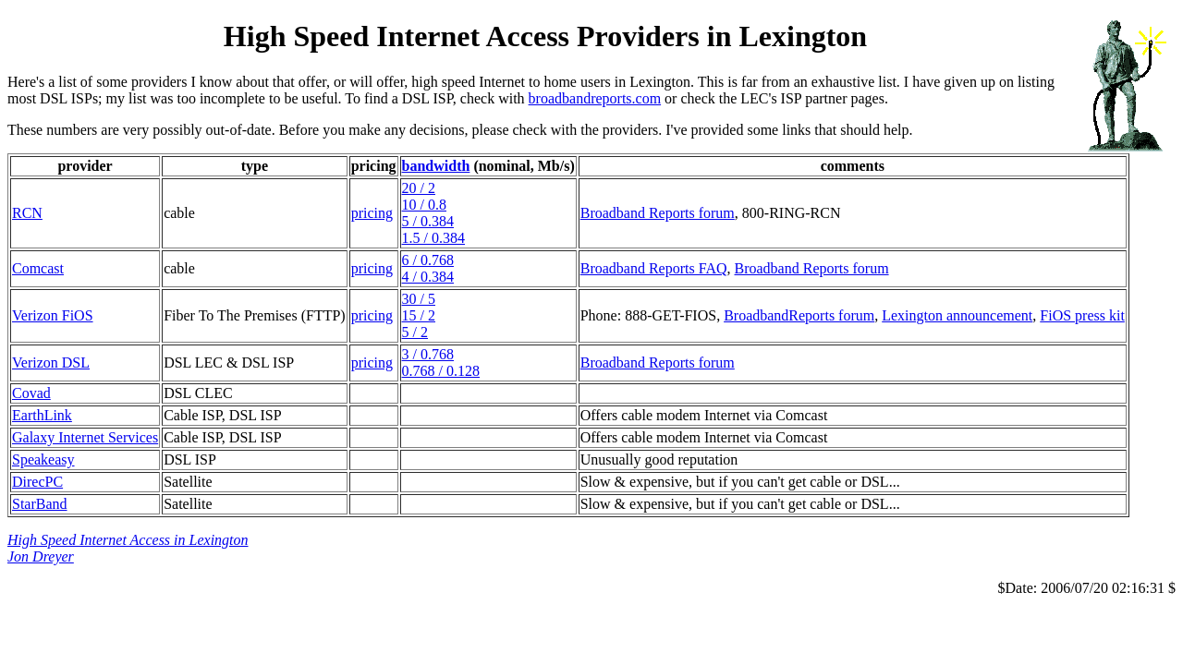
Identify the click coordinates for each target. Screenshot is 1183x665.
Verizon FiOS (52, 315)
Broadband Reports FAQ (653, 268)
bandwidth (436, 166)
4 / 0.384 (428, 276)
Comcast (38, 268)
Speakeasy (43, 459)
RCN (27, 213)
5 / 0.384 (428, 221)
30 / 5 (418, 299)
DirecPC (37, 482)
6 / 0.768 (428, 260)
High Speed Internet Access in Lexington (128, 540)
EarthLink (42, 415)
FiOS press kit (1082, 315)
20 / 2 (418, 188)
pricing (372, 213)
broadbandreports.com (595, 98)
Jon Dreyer (40, 556)
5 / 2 (415, 332)
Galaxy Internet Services (85, 437)
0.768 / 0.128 (441, 371)
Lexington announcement (957, 315)
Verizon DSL (51, 362)
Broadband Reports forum (657, 213)
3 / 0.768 (428, 354)
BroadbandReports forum (799, 315)
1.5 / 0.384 (433, 238)
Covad (31, 393)
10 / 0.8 (424, 204)
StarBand (39, 504)
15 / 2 (418, 315)
